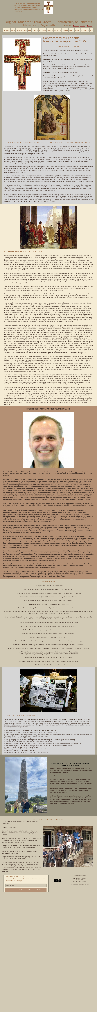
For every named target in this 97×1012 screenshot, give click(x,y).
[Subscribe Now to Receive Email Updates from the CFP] (26, 890)
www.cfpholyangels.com (78, 87)
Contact (76, 26)
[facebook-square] (59, 880)
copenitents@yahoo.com (79, 881)
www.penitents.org (8, 868)
